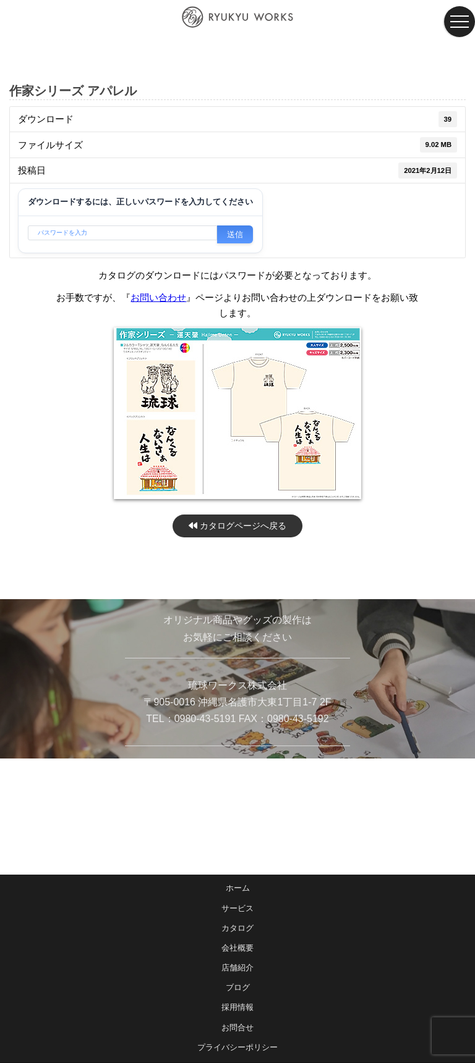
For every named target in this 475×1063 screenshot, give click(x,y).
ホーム (238, 888)
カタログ (237, 928)
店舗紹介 (237, 967)
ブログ (238, 987)
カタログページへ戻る (237, 526)
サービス (237, 908)
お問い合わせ (158, 297)
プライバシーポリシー (237, 1047)
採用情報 (237, 1007)
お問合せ (237, 1027)
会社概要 (237, 947)
